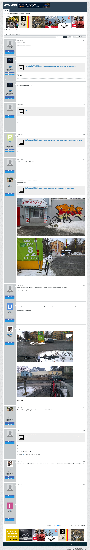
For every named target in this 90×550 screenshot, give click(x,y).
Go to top (84, 544)
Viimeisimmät (12, 34)
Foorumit (6, 10)
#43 (84, 461)
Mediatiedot (68, 544)
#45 (84, 503)
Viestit (6, 34)
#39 (84, 303)
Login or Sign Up (82, 0)
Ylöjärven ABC (22, 505)
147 (78, 525)
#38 (84, 285)
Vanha (18, 329)
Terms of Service (54, 544)
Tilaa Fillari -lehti (76, 544)
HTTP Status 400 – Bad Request (32, 65)
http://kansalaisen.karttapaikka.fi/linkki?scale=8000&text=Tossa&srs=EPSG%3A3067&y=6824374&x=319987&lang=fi (50, 66)
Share (10, 51)
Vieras (24, 454)
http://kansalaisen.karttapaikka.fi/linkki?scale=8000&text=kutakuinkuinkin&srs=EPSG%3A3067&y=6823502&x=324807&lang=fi (52, 435)
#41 (84, 407)
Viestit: (7, 70)
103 (75, 525)
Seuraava (83, 525)
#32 (84, 58)
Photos (18, 34)
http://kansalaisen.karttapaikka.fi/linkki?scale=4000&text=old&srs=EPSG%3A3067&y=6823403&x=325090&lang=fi (49, 188)
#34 (84, 104)
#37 (84, 178)
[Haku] (61, 37)
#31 (84, 40)
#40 (84, 326)
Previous (49, 525)
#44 (84, 484)
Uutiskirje (62, 544)
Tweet (10, 52)
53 (71, 525)
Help (36, 544)
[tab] (6, 34)
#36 (84, 159)
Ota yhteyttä (41, 544)
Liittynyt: (8, 69)
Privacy (47, 544)
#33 (84, 83)
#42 (84, 430)
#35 (84, 134)
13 (68, 525)
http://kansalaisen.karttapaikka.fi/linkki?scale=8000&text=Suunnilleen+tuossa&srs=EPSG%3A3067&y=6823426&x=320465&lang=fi (53, 140)
